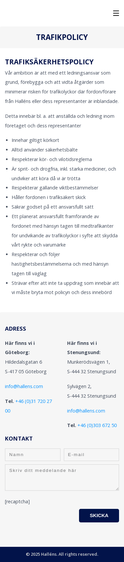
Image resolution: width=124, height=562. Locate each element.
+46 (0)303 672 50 (97, 425)
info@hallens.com (24, 386)
